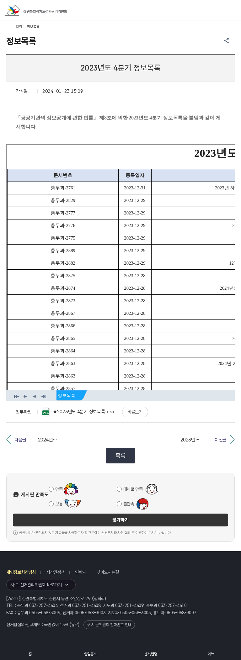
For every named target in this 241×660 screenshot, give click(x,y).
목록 (120, 455)
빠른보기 (135, 411)
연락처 (80, 572)
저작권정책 (55, 572)
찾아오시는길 (108, 572)
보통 (58, 503)
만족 (58, 489)
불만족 (128, 503)
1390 (65, 624)
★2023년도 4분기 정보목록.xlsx (78, 412)
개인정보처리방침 (21, 572)
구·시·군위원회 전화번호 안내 (109, 624)
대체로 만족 (133, 489)
